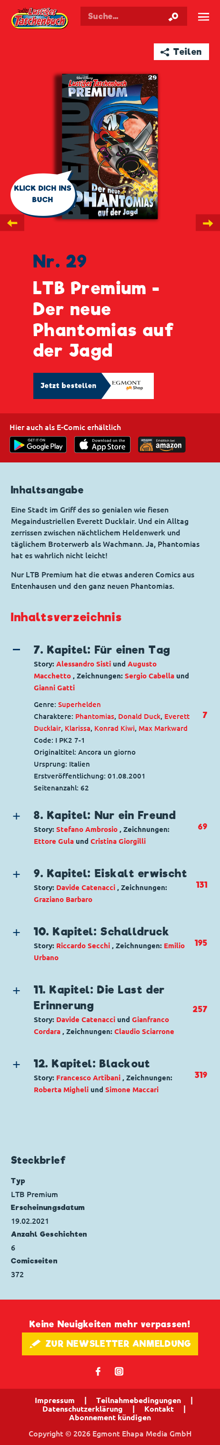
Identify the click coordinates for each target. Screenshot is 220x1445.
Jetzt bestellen (68, 385)
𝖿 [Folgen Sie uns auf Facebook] (98, 1371)
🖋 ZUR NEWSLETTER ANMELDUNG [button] (110, 1344)
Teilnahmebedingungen (138, 1400)
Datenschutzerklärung (82, 1408)
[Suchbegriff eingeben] (133, 16)
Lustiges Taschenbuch (40, 19)
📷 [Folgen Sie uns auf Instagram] (119, 1371)
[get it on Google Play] (38, 444)
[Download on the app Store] (102, 444)
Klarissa (77, 728)
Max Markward (163, 728)
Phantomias (94, 716)
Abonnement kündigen (110, 1417)
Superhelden (79, 704)
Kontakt (159, 1408)
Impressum (55, 1400)
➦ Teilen (181, 52)
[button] (101, 667)
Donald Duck (139, 716)
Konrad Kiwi (114, 728)
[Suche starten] (173, 16)
